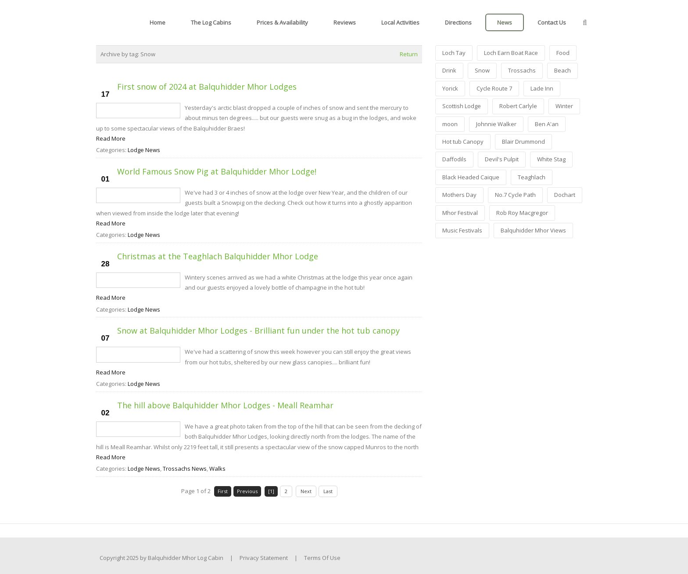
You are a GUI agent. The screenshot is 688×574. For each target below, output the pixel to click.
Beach (562, 70)
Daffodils (454, 159)
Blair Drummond (523, 141)
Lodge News (144, 150)
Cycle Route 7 (494, 88)
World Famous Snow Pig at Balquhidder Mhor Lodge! (216, 171)
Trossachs (522, 70)
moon (450, 124)
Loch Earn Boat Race (511, 53)
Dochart (564, 195)
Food (563, 53)
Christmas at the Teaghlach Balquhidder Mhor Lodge (217, 256)
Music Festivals (462, 230)
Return (409, 54)
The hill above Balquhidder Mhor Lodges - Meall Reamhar (225, 405)
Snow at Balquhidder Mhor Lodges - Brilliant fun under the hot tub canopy (258, 330)
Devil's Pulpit (502, 159)
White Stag (551, 159)
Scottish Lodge (461, 106)
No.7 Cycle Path (515, 195)
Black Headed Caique (470, 177)
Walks (217, 468)
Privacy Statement (264, 558)
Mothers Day (459, 195)
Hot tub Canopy (463, 141)
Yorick (450, 88)
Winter (564, 106)
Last (328, 491)
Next (306, 491)
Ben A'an (547, 124)
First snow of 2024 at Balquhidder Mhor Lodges (207, 86)
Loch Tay (454, 53)
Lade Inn (541, 88)
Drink (449, 70)
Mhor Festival (460, 213)
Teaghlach (531, 177)
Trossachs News (185, 468)
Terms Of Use (322, 558)
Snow (482, 70)
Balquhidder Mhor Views (533, 230)
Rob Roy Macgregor (522, 213)
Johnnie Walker (496, 124)
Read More (110, 138)
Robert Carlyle (518, 106)
